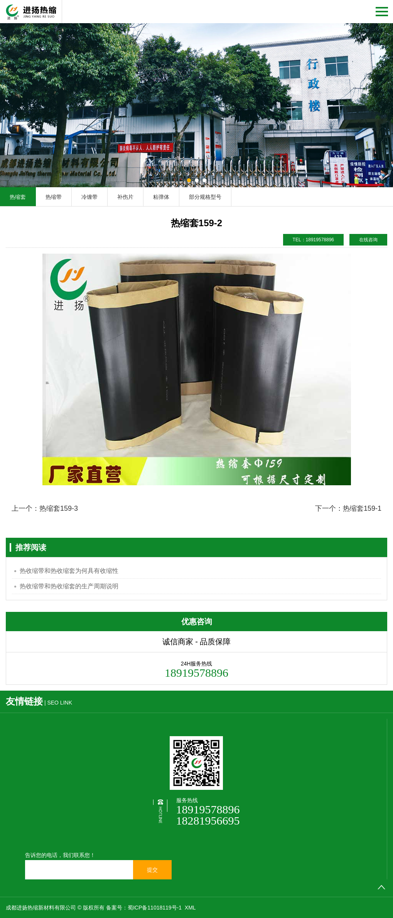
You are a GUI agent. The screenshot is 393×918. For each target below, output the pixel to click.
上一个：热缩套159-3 (45, 508)
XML (190, 907)
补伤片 (125, 197)
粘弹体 (161, 197)
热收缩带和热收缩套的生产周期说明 (69, 586)
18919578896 (208, 809)
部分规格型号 (205, 197)
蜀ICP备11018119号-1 (155, 907)
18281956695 (208, 820)
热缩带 (54, 197)
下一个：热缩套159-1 (348, 508)
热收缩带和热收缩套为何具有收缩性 (69, 570)
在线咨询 (368, 239)
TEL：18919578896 (313, 239)
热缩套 (18, 197)
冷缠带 (89, 197)
